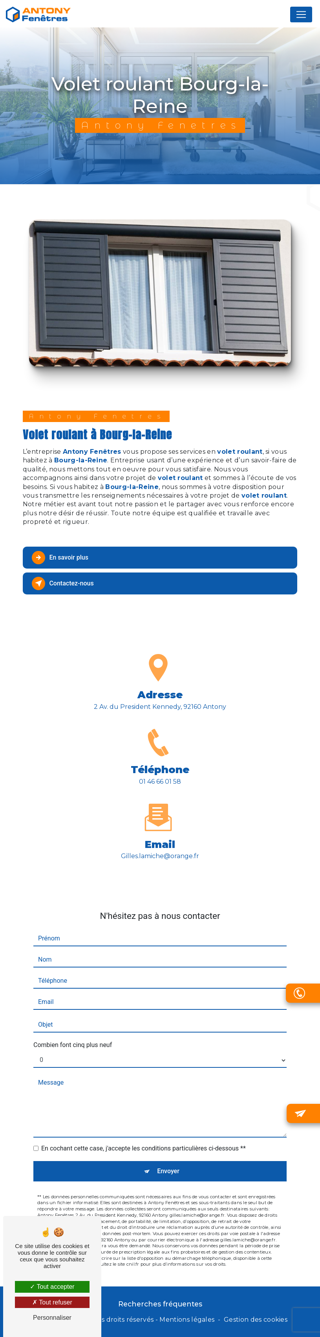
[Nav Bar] (301, 16)
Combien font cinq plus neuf (72, 1025)
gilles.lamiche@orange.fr (160, 837)
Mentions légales (186, 1319)
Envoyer (168, 1151)
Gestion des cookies (255, 1319)
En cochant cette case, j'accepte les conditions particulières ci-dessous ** (143, 1128)
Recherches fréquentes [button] (160, 1304)
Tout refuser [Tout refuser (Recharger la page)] (52, 1302)
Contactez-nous (64, 583)
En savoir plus (61, 557)
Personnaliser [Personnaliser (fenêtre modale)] (52, 1317)
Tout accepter (52, 1286)
